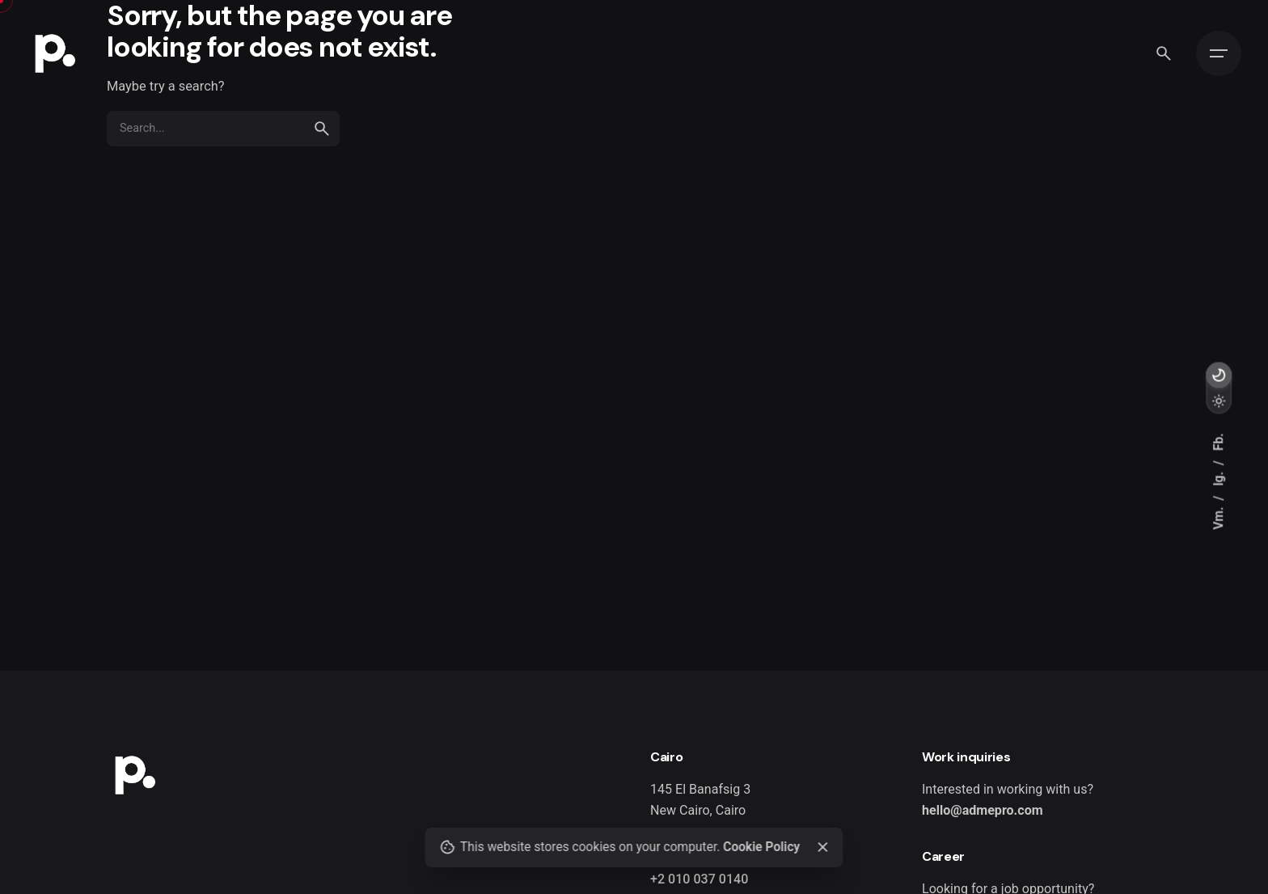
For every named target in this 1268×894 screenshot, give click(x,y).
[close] (822, 847)
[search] (322, 128)
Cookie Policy (761, 847)
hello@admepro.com (982, 810)
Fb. (1218, 442)
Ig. (1218, 477)
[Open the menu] (1218, 53)
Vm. (1218, 516)
